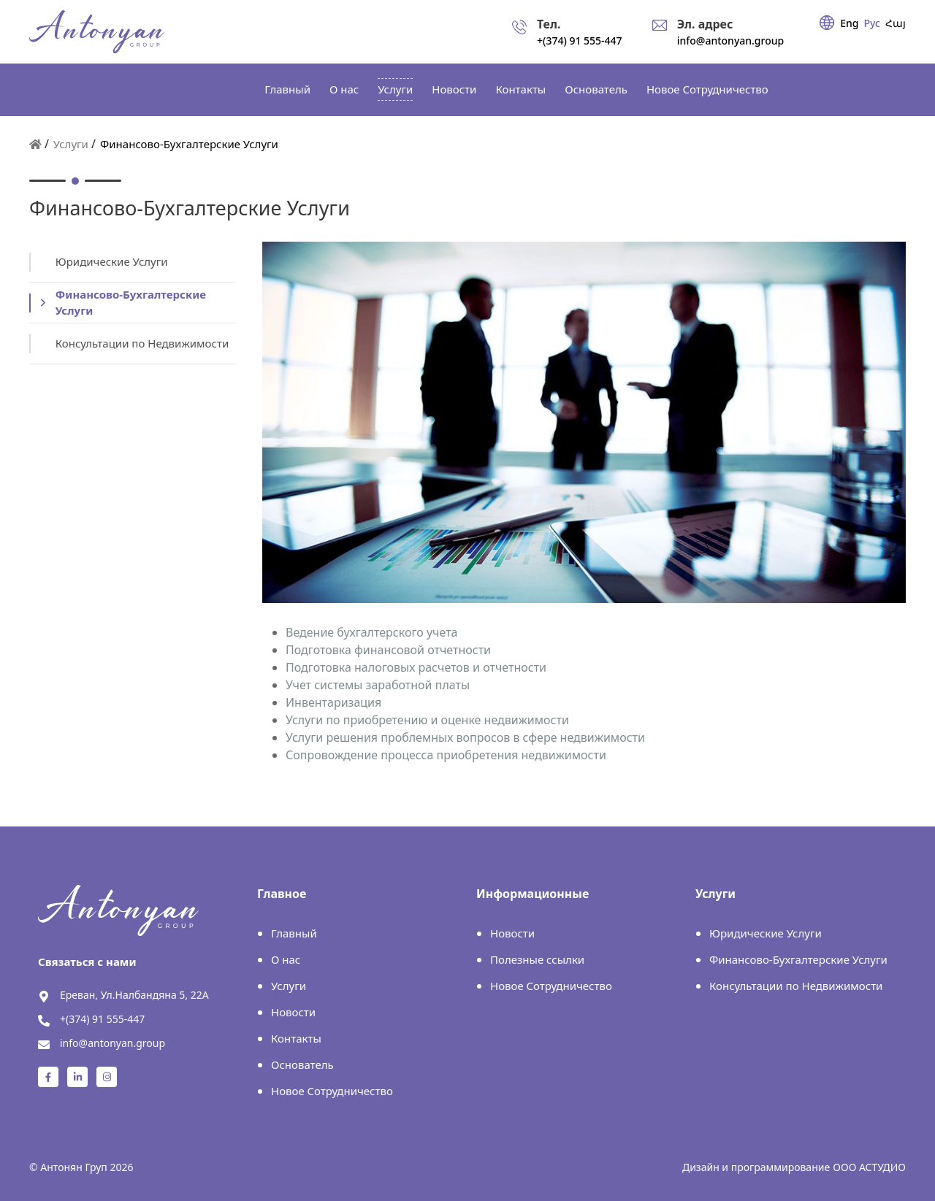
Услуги (70, 144)
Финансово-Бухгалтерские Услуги (798, 959)
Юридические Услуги (765, 933)
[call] (567, 31)
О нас (344, 89)
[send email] (718, 31)
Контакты (520, 89)
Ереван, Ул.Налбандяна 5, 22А (134, 995)
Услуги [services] (395, 89)
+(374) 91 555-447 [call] (102, 1019)
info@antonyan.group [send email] (112, 1043)
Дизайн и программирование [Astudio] (756, 1167)
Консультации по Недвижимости (795, 985)
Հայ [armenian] (895, 23)
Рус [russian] (871, 23)
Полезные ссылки (537, 959)
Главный (287, 89)
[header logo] (96, 31)
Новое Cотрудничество (707, 89)
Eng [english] (849, 23)
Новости (454, 89)
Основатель (596, 89)
